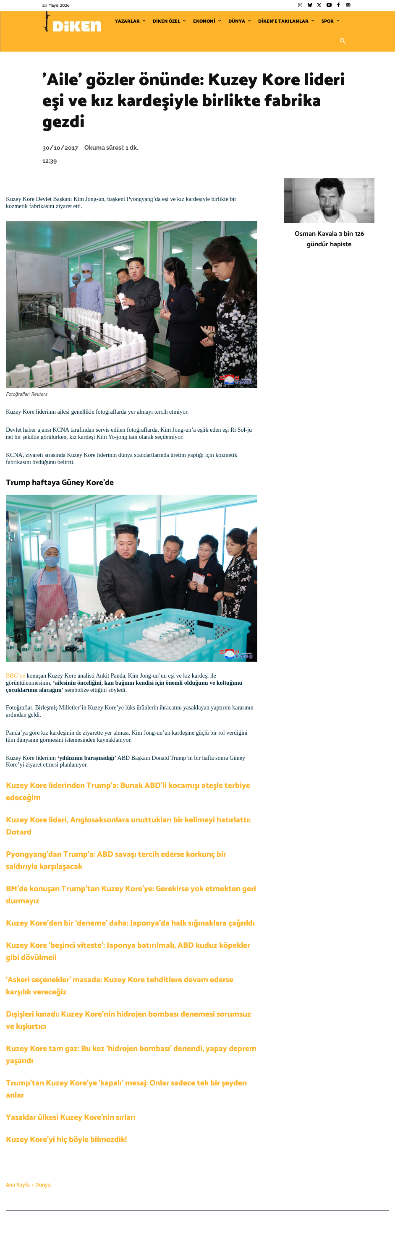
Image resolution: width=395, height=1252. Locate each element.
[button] (343, 41)
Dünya (43, 1185)
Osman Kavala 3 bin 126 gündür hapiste (329, 239)
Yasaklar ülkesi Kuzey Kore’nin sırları (71, 1117)
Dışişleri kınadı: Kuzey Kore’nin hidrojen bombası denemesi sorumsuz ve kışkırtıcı (128, 1020)
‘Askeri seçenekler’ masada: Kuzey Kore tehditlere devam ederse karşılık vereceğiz (119, 986)
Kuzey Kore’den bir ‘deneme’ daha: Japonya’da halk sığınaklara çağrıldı (130, 923)
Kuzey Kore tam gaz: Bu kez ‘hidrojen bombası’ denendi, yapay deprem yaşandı (131, 1054)
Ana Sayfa (18, 1185)
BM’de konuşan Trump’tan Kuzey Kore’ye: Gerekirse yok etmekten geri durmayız (131, 895)
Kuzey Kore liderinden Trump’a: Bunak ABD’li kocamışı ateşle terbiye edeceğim (128, 791)
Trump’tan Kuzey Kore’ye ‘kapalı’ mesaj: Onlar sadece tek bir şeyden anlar (126, 1089)
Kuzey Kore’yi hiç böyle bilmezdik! (66, 1139)
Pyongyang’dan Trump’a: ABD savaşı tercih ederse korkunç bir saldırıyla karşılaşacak (116, 860)
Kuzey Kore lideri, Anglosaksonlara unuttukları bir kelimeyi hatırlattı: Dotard (128, 826)
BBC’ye (16, 676)
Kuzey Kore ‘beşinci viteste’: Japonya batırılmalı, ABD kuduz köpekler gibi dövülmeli (128, 951)
